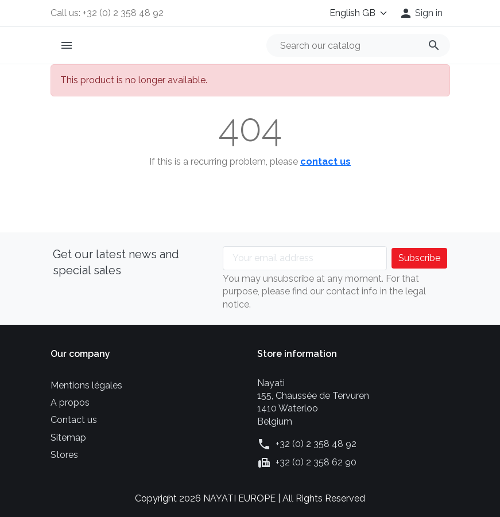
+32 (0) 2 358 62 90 (316, 462)
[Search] (358, 45)
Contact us (74, 419)
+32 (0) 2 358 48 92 (316, 443)
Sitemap (68, 437)
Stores (64, 454)
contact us (325, 161)
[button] (421, 13)
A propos (70, 402)
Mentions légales (86, 385)
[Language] (356, 13)
